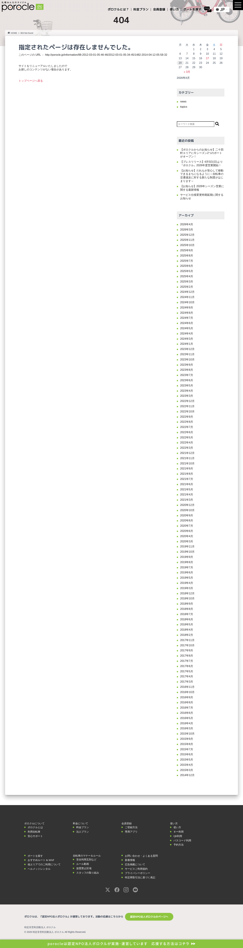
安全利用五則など (86, 859)
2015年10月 (187, 733)
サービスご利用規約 (136, 869)
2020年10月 (187, 510)
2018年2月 (186, 634)
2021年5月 (186, 489)
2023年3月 (186, 395)
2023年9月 (186, 364)
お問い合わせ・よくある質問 (141, 856)
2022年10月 (187, 411)
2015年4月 (186, 764)
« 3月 (187, 71)
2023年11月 (187, 354)
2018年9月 (186, 603)
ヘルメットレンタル (39, 869)
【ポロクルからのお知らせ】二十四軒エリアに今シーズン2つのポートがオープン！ (201, 153)
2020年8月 (186, 520)
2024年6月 (186, 323)
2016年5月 (186, 718)
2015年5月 (186, 759)
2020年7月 (186, 525)
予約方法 (178, 844)
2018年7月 (186, 614)
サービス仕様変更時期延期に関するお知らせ (201, 196)
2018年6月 (186, 619)
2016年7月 (186, 707)
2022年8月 (186, 421)
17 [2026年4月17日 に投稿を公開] (207, 58)
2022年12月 (187, 401)
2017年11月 (187, 640)
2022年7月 (186, 427)
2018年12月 (187, 593)
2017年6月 (186, 666)
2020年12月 (187, 505)
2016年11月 (187, 686)
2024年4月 (186, 333)
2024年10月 (187, 302)
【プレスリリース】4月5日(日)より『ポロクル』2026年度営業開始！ (201, 163)
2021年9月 (186, 468)
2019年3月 (186, 588)
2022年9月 (186, 416)
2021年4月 (186, 494)
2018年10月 (187, 598)
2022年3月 (186, 447)
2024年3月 (186, 338)
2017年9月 (186, 650)
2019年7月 (186, 567)
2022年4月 (186, 442)
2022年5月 (186, 437)
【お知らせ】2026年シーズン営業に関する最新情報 (202, 188)
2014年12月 (187, 775)
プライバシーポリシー (137, 873)
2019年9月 (186, 557)
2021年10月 (187, 463)
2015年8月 (186, 744)
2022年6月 (186, 432)
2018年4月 (186, 629)
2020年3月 (186, 541)
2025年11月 (187, 239)
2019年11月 (187, 546)
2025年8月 (186, 255)
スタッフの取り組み (87, 872)
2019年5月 (186, 577)
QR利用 (177, 836)
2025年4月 (186, 276)
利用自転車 (34, 831)
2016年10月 (187, 692)
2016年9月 (186, 697)
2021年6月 (186, 484)
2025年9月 (186, 250)
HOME (12, 33)
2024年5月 (186, 328)
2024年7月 (186, 317)
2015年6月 (186, 754)
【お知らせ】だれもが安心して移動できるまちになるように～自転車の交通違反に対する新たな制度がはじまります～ (201, 175)
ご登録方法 (131, 827)
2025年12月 (187, 234)
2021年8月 (186, 473)
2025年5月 (186, 271)
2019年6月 (186, 572)
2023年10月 (187, 359)
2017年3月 (186, 681)
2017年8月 (186, 655)
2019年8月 (186, 562)
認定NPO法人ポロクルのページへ (149, 916)
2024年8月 (186, 312)
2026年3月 (186, 229)
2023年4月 (186, 390)
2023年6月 (186, 380)
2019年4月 (186, 582)
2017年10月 (187, 645)
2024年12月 (187, 291)
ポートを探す (35, 856)
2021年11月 (187, 458)
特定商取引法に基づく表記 (140, 877)
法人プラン (82, 831)
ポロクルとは (35, 827)
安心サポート (35, 836)
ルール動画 (82, 864)
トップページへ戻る (31, 80)
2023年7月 (186, 375)
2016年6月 (186, 712)
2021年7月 (186, 479)
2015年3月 (186, 770)
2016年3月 (186, 728)
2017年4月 (186, 676)
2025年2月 (186, 286)
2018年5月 (186, 624)
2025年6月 (186, 265)
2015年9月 (186, 738)
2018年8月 (186, 608)
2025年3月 (186, 281)
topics (183, 106)
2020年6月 (186, 531)
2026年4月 (186, 224)
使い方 (177, 827)
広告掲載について (135, 864)
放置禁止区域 (83, 868)
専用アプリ (131, 831)
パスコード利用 (182, 840)
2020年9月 (186, 515)
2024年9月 (186, 307)
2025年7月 (186, 260)
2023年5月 (186, 385)
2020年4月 (186, 536)
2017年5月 (186, 671)
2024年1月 (186, 343)
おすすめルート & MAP (41, 860)
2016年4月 (186, 723)
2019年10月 (187, 551)
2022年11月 (187, 406)
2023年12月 (187, 349)
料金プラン (82, 827)
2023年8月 (186, 369)
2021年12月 (187, 453)
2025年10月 (187, 245)
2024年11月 (187, 297)
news (183, 101)
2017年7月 (186, 660)
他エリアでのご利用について (44, 864)
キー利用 (178, 831)
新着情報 (130, 860)
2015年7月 (186, 749)
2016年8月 (186, 702)
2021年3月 (186, 499)
